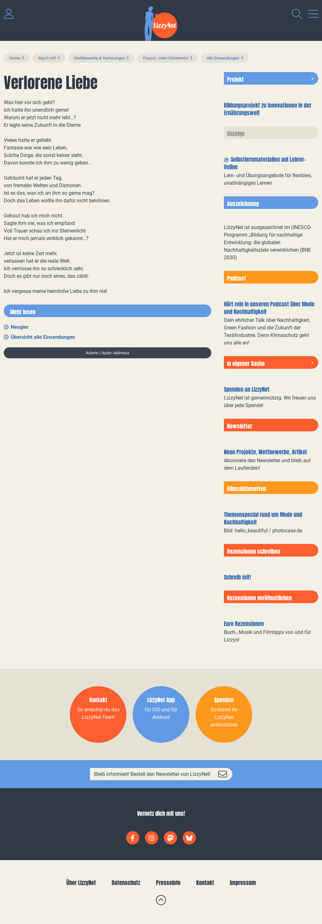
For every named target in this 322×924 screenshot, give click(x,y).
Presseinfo (168, 882)
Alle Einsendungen (223, 58)
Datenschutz (126, 882)
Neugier (20, 327)
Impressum (243, 882)
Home (14, 58)
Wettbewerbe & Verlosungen (99, 58)
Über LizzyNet (81, 882)
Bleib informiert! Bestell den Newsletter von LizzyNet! (152, 774)
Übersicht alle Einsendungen (43, 337)
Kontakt (205, 882)
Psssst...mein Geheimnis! (165, 58)
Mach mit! (47, 58)
